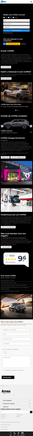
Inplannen (23, 43)
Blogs (18, 416)
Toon (16, 30)
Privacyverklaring (4, 426)
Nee (6, 353)
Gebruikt (15, 17)
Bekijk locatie (5, 157)
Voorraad (3, 414)
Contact (3, 418)
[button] (16, 173)
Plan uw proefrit (6, 67)
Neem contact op (6, 78)
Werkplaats (19, 414)
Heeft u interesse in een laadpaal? (10, 349)
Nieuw (10, 17)
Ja (5, 351)
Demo (6, 17)
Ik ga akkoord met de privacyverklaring (14, 370)
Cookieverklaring (4, 429)
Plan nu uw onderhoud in (8, 227)
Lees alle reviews (6, 247)
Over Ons (3, 416)
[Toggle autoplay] (31, 132)
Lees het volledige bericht (18, 157)
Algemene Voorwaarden (5, 424)
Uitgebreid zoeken (8, 32)
